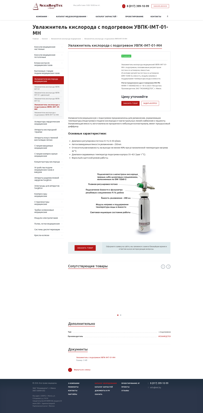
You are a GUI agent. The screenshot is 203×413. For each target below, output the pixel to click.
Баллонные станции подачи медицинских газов (47, 72)
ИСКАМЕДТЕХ (164, 336)
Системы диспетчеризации (47, 229)
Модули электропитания (46, 218)
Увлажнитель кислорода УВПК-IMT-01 (47, 88)
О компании (73, 383)
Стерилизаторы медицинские (41, 203)
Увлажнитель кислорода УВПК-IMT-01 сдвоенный (47, 94)
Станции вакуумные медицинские (43, 147)
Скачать (98, 394)
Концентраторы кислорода (47, 162)
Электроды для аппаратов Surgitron (46, 187)
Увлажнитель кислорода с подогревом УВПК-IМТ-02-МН (46, 114)
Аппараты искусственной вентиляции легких (46, 139)
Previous (163, 267)
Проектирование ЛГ (130, 383)
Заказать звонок (160, 6)
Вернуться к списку (79, 370)
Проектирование (134, 16)
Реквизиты (73, 387)
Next (168, 267)
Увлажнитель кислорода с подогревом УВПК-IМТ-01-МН (47, 107)
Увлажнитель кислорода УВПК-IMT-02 (47, 100)
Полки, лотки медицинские (47, 224)
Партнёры (72, 394)
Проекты (125, 387)
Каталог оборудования (106, 383)
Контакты (156, 16)
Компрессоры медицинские (40, 195)
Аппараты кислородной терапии (45, 131)
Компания (42, 16)
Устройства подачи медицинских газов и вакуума (44, 169)
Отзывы (125, 390)
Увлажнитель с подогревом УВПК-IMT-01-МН (95, 357)
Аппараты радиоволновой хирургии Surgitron (46, 179)
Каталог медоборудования (72, 16)
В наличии (126, 56)
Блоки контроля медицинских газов (43, 64)
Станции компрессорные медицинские (46, 155)
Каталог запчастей (107, 16)
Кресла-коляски (41, 235)
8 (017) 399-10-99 (138, 6)
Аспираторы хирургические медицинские (47, 123)
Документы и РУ (102, 390)
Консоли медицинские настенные (44, 48)
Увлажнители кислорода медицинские (46, 80)
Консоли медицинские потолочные (44, 56)
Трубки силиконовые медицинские (44, 211)
